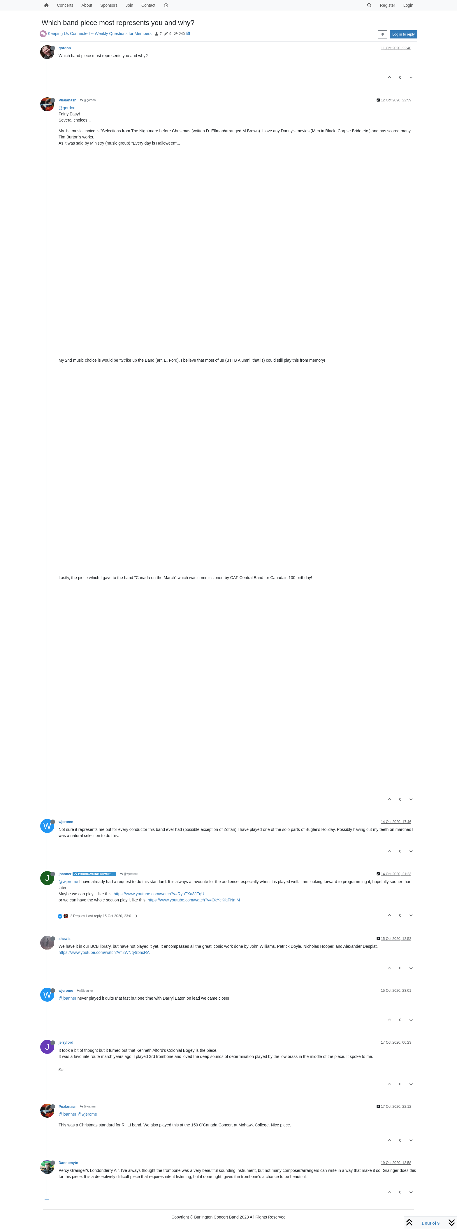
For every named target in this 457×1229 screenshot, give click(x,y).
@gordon (88, 100)
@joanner (85, 990)
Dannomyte (68, 1163)
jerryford (66, 1042)
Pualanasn (67, 100)
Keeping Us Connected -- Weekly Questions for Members (100, 33)
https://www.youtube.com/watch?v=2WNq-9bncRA (104, 952)
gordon (65, 48)
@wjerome (129, 873)
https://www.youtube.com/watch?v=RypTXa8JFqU (159, 894)
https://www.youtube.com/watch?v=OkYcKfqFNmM (194, 900)
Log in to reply (403, 34)
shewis (65, 939)
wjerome (66, 822)
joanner (65, 874)
